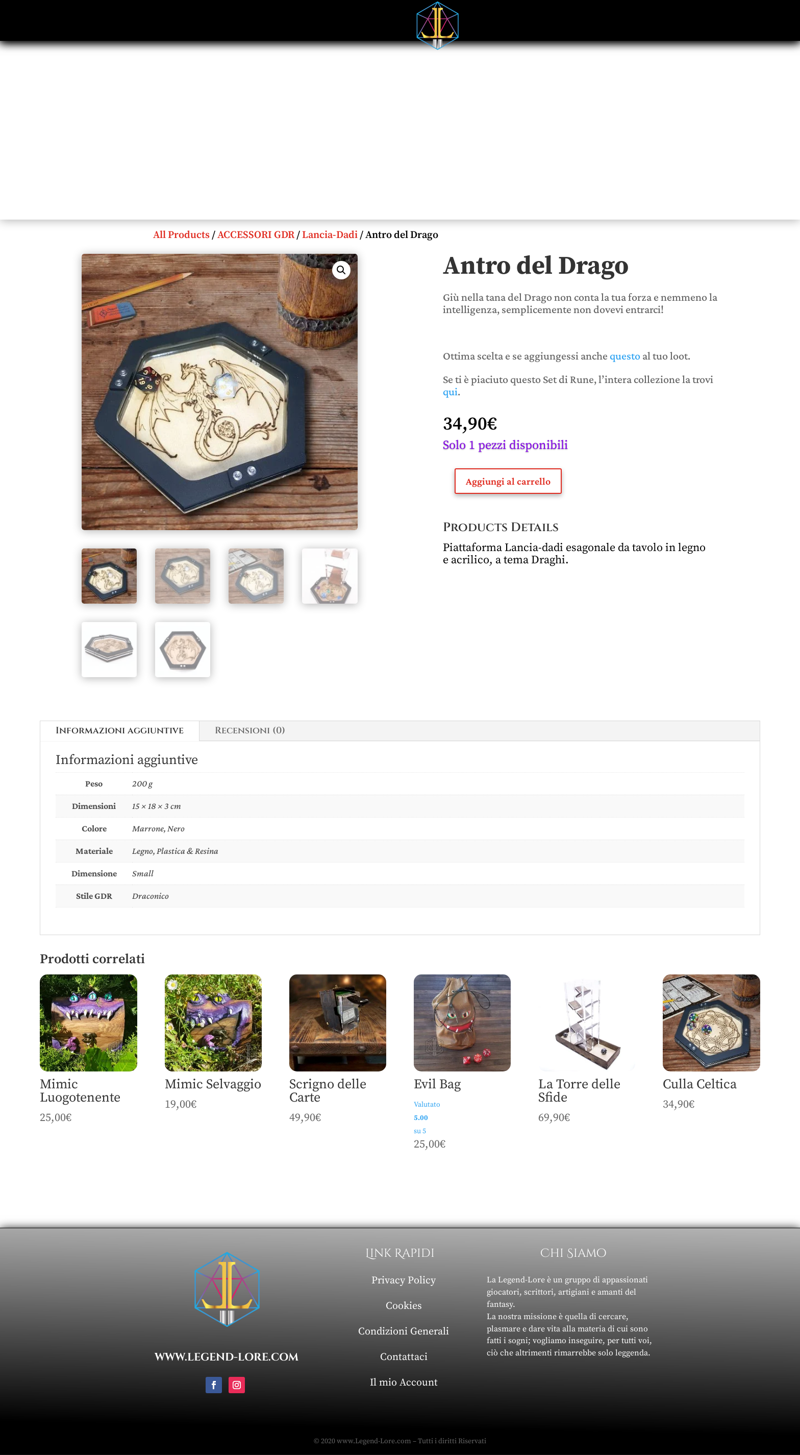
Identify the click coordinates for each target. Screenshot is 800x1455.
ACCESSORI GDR (255, 235)
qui (450, 391)
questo (625, 355)
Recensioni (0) (250, 730)
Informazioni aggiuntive (120, 730)
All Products (181, 235)
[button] (341, 270)
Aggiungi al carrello (508, 481)
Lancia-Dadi (330, 235)
